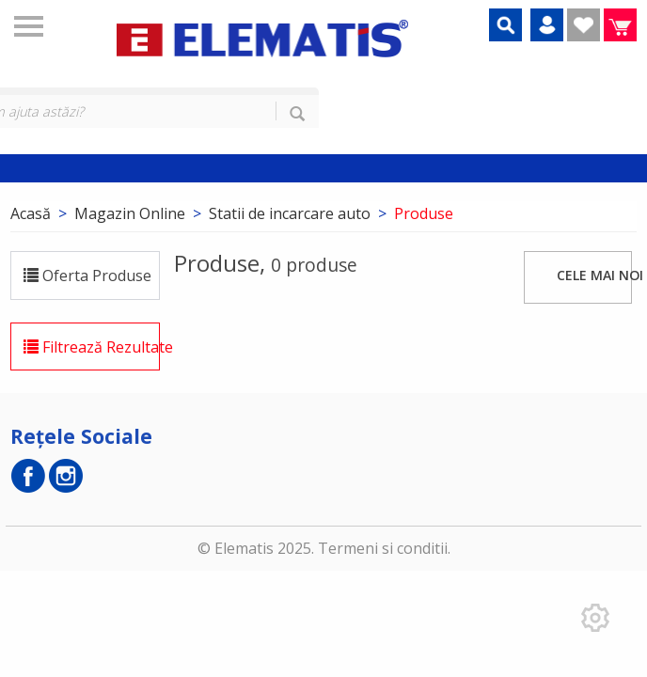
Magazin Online (129, 213)
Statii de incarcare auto (290, 213)
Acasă (30, 213)
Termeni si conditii (383, 548)
